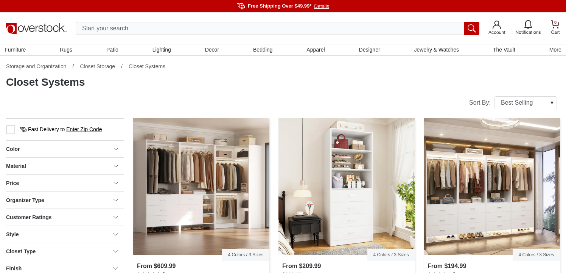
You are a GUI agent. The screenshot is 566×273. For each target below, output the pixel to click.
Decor (212, 50)
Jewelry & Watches (435, 50)
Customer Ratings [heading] (62, 219)
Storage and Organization (36, 68)
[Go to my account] (496, 28)
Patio (113, 50)
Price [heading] (62, 185)
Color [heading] (62, 150)
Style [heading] (62, 236)
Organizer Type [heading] (62, 202)
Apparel (315, 50)
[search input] (277, 28)
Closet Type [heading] (62, 253)
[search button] (471, 28)
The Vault (503, 50)
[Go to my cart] (555, 28)
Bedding (262, 50)
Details (321, 6)
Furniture (16, 50)
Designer (368, 50)
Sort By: (513, 104)
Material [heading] (62, 168)
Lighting (162, 50)
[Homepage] (36, 28)
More (554, 50)
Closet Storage (97, 68)
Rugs (67, 50)
